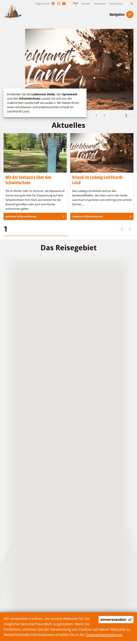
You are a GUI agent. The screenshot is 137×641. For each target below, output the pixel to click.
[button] (131, 3)
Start (75, 3)
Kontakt (86, 3)
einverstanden (116, 619)
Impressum (100, 3)
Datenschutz (116, 3)
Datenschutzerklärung (104, 634)
